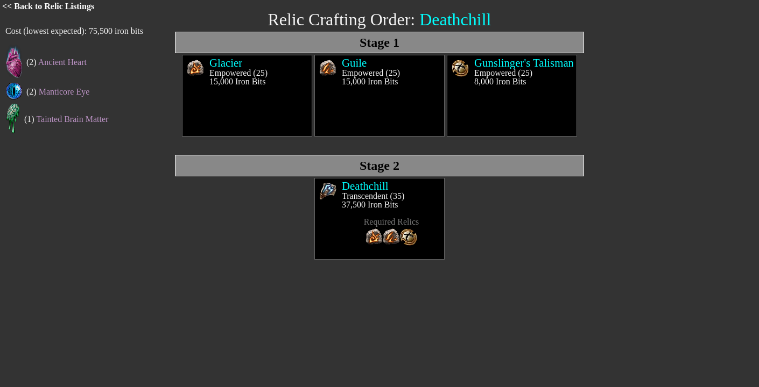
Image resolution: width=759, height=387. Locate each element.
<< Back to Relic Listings (48, 6)
